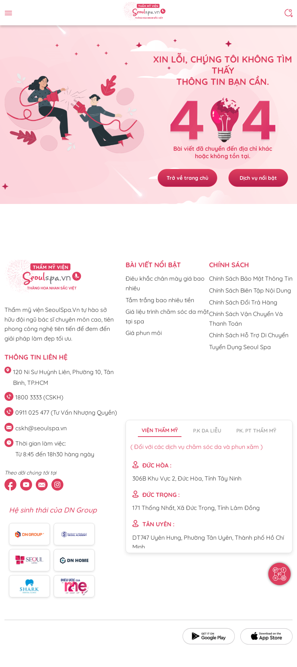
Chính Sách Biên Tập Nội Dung (250, 290)
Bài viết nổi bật (153, 265)
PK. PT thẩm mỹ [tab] (256, 430)
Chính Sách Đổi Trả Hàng (243, 302)
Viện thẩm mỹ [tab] (160, 430)
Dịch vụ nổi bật (258, 178)
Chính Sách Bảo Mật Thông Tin (251, 278)
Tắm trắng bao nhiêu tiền (160, 300)
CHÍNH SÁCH (229, 265)
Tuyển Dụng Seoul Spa (240, 347)
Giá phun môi (144, 332)
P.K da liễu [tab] (207, 430)
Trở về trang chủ (187, 178)
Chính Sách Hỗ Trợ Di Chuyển (248, 335)
